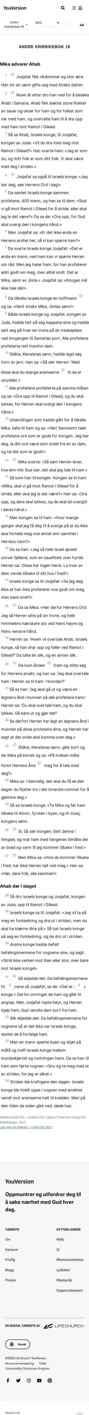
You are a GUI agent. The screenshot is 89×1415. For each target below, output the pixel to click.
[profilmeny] (77, 8)
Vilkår (42, 1363)
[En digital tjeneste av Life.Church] (44, 1323)
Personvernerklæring (19, 1363)
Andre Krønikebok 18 (17, 24)
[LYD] (69, 24)
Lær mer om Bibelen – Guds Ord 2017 (26, 1127)
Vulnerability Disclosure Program (27, 1368)
